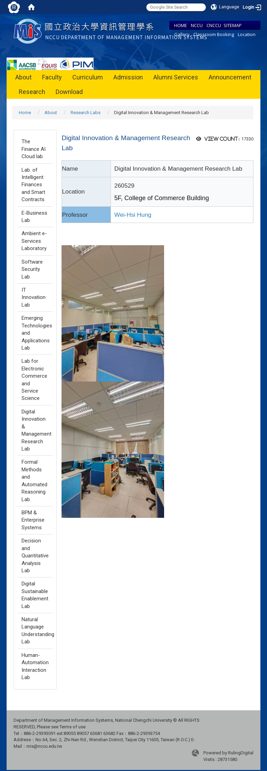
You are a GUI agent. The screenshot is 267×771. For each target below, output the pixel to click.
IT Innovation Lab (34, 297)
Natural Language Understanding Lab (37, 630)
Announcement (230, 77)
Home (25, 112)
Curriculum (87, 77)
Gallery (181, 34)
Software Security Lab (32, 269)
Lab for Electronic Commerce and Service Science (34, 379)
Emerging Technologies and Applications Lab (37, 333)
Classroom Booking (213, 34)
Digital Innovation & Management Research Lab (36, 430)
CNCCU (214, 25)
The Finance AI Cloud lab (34, 149)
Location (247, 34)
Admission (128, 77)
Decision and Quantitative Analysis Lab (35, 556)
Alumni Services (175, 77)
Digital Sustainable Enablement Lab (35, 595)
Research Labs (85, 112)
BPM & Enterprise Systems (33, 520)
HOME (180, 25)
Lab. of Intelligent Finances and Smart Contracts (33, 185)
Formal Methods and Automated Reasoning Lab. (34, 480)
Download (69, 91)
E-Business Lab (34, 216)
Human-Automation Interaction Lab (35, 666)
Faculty (52, 77)
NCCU (197, 25)
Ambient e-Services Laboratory (34, 240)
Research (32, 91)
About (23, 77)
